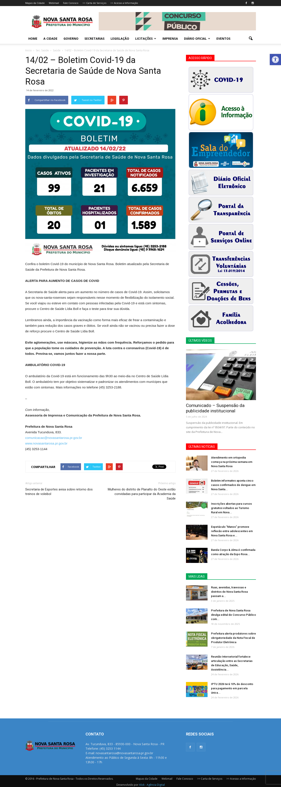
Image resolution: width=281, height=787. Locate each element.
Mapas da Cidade (35, 3)
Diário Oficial (197, 38)
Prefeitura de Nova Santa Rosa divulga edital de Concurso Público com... (233, 615)
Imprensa (170, 38)
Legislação (120, 38)
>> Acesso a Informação (124, 3)
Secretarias (94, 38)
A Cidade (50, 38)
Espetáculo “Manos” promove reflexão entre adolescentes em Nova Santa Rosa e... (232, 531)
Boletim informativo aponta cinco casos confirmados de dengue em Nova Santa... (233, 485)
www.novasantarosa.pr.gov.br (46, 443)
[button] (275, 59)
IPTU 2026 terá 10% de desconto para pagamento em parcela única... (232, 688)
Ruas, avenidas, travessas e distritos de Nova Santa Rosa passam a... (229, 592)
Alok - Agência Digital (152, 785)
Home (32, 38)
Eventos (223, 38)
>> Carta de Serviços (94, 3)
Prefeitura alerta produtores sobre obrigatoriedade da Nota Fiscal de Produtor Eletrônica (233, 638)
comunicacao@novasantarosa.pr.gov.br (53, 438)
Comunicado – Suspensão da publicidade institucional (215, 408)
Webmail (54, 3)
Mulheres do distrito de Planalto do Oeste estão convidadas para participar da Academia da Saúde (142, 493)
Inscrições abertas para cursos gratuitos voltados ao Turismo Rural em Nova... (231, 508)
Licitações (145, 38)
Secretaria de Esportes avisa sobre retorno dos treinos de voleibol (59, 491)
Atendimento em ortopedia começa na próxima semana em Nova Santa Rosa (231, 462)
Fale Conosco (70, 3)
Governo (71, 38)
